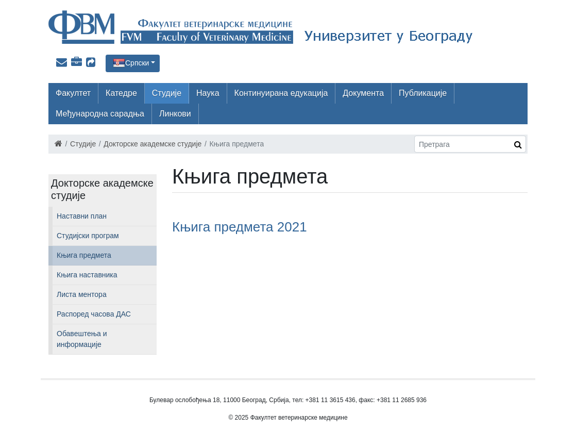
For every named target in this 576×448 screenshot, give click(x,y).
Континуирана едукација (281, 93)
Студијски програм (88, 235)
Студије (166, 93)
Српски (137, 63)
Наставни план (82, 216)
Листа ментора (82, 294)
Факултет (73, 93)
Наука (207, 93)
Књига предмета (84, 255)
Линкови (175, 113)
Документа (363, 93)
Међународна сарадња (100, 113)
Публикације (423, 93)
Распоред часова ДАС (94, 314)
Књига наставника (87, 275)
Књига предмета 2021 (239, 227)
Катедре (121, 93)
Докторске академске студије (152, 144)
